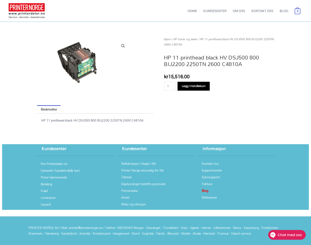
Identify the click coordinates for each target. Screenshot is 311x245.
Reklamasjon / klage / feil (138, 163)
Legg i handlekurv (193, 86)
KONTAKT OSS (262, 11)
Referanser (209, 197)
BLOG (284, 11)
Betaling (46, 184)
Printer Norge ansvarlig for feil (142, 170)
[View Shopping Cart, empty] (297, 11)
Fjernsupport (211, 177)
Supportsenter (212, 170)
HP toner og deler (185, 39)
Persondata (129, 190)
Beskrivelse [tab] (49, 109)
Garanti (46, 204)
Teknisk (126, 177)
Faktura (207, 184)
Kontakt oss (210, 163)
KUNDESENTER (214, 11)
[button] (123, 46)
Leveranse (48, 197)
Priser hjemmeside (54, 177)
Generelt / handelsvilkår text (60, 170)
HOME (192, 11)
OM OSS (239, 11)
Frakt (44, 191)
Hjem (167, 39)
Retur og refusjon (133, 204)
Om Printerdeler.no (54, 164)
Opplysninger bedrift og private (143, 184)
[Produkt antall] (169, 86)
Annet (125, 197)
